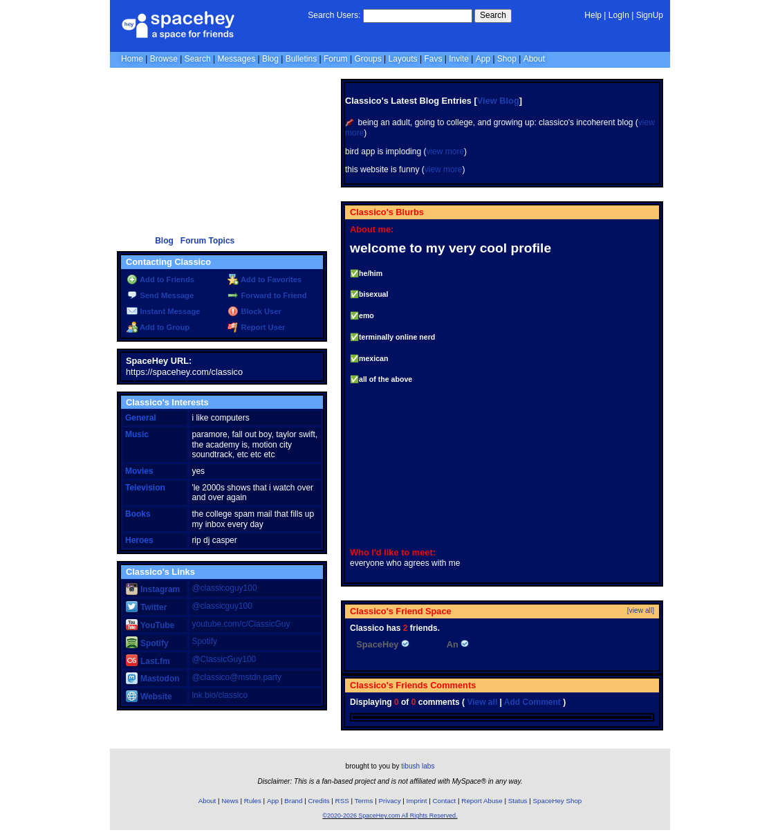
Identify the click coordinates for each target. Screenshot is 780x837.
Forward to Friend (267, 295)
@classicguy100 (222, 606)
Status (518, 800)
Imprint (417, 800)
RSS (342, 800)
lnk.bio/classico (220, 695)
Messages (236, 59)
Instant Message (163, 311)
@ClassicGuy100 (224, 659)
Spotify (147, 643)
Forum (336, 59)
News (230, 800)
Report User (256, 327)
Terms (364, 800)
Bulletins (301, 59)
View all (482, 702)
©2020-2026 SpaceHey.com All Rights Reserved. (389, 815)
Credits (319, 800)
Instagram (153, 589)
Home (132, 59)
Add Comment (532, 702)
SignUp (649, 15)
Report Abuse (481, 800)
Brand (293, 800)
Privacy (389, 800)
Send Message (160, 295)
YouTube (150, 625)
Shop (507, 59)
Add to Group (158, 327)
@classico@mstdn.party (236, 677)
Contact (444, 800)
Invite (459, 59)
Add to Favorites (264, 279)
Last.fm (147, 661)
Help (593, 15)
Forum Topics (207, 241)
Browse (164, 59)
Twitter (146, 607)
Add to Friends (160, 279)
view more (445, 151)
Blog (270, 59)
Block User (254, 311)
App (483, 59)
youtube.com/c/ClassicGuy (241, 624)
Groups (367, 59)
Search (493, 15)
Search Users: (334, 15)
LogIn (619, 15)
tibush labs (417, 766)
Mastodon (152, 678)
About (534, 59)
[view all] (640, 610)
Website (149, 696)
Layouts (403, 59)
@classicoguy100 (224, 588)
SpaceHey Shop (557, 800)
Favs (433, 59)
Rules (252, 800)
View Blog (498, 100)
